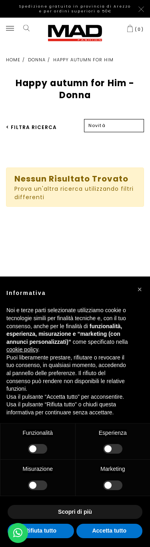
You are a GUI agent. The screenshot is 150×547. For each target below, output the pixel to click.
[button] (139, 289)
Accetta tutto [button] (109, 530)
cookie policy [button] (22, 349)
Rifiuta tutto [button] (40, 530)
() (139, 29)
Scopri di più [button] (75, 512)
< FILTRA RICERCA (31, 127)
